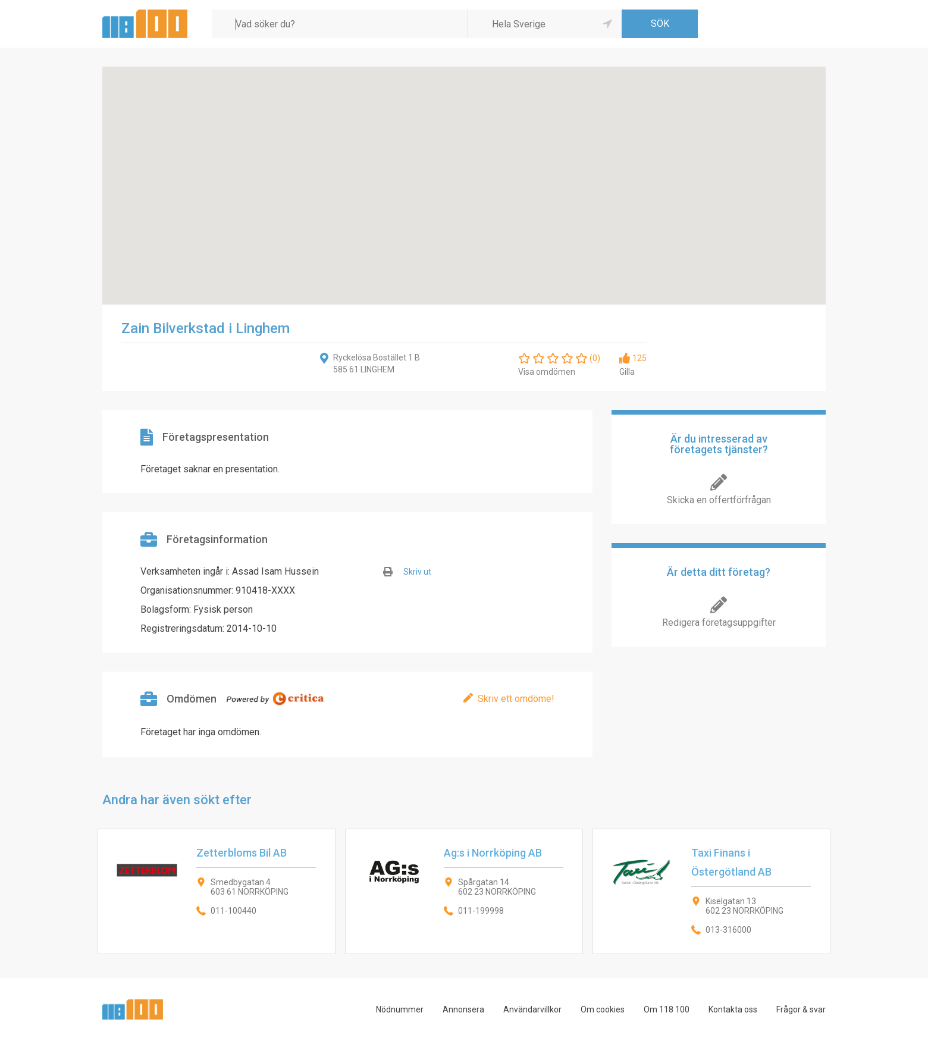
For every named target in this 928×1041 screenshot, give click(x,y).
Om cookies (603, 1009)
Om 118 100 (666, 1009)
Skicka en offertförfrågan (719, 500)
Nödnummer (400, 1009)
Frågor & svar (801, 1009)
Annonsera (463, 1009)
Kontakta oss (732, 1009)
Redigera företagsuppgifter (719, 622)
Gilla (627, 372)
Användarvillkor (532, 1009)
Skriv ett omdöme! (516, 698)
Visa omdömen (546, 372)
